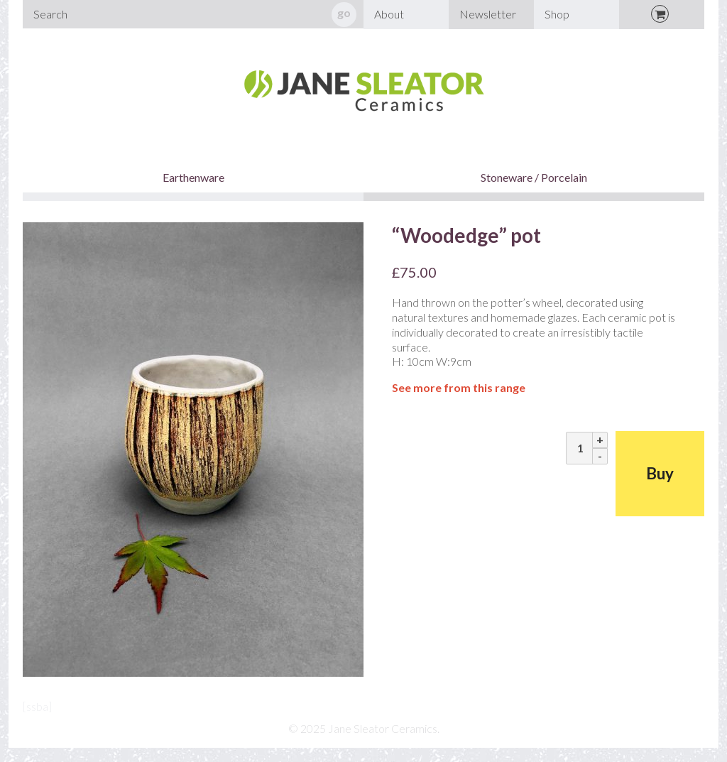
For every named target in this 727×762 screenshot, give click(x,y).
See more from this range (458, 387)
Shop (557, 14)
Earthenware (193, 177)
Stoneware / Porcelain (534, 177)
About (389, 14)
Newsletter (487, 14)
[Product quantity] (581, 448)
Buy (660, 473)
